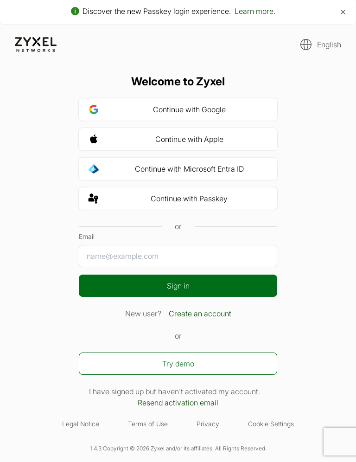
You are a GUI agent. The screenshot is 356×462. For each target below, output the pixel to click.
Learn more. (255, 11)
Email (87, 236)
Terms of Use (148, 424)
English (329, 44)
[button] (318, 44)
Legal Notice (80, 424)
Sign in (178, 285)
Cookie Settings (271, 424)
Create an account (200, 313)
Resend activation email (178, 402)
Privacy (208, 424)
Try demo (178, 363)
